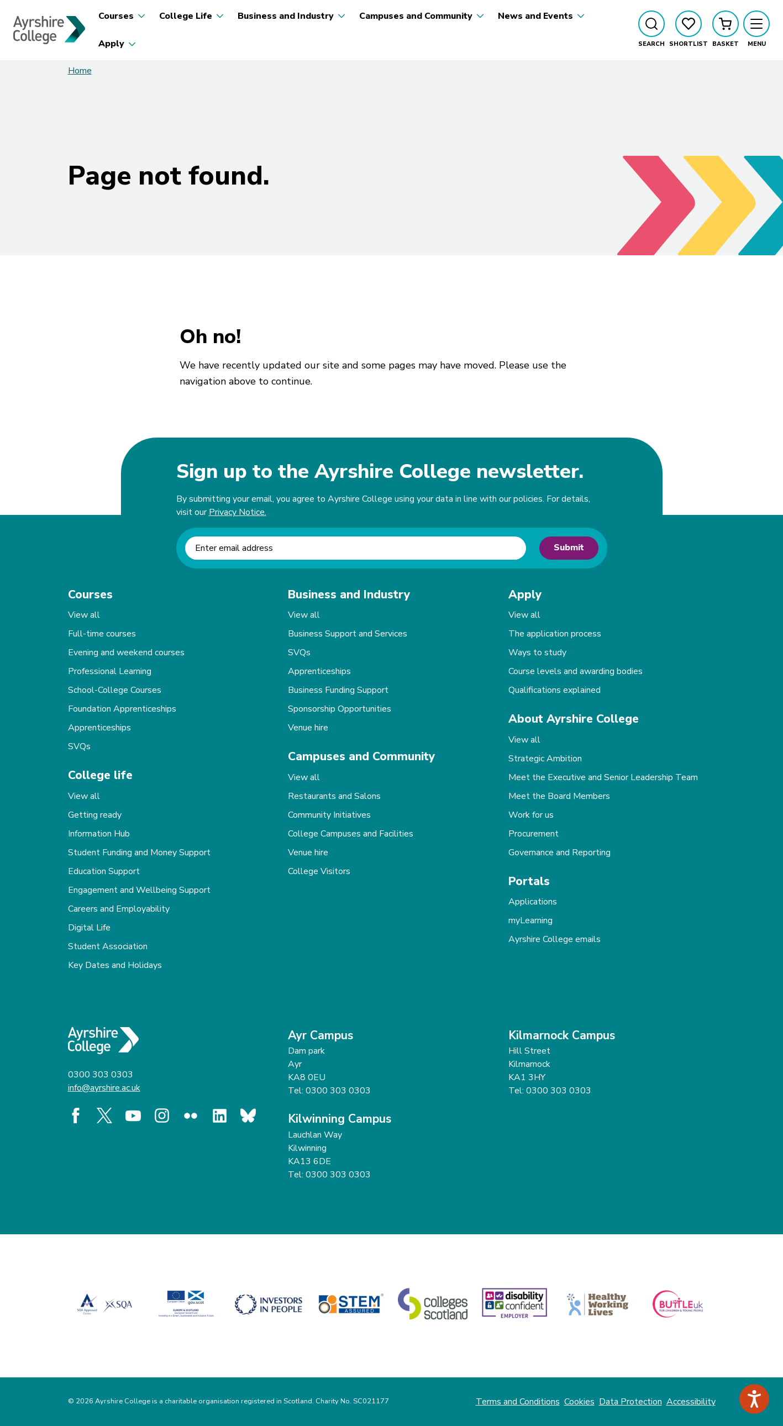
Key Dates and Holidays (115, 965)
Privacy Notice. (237, 512)
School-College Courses (114, 690)
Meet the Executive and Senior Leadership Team (603, 777)
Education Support (104, 871)
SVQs (79, 746)
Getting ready (95, 815)
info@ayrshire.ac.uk (104, 1088)
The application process (554, 634)
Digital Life (89, 928)
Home (80, 71)
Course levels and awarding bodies (575, 671)
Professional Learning (109, 671)
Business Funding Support (338, 690)
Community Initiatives (329, 815)
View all (84, 615)
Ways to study (537, 652)
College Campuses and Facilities (350, 834)
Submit (569, 547)
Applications (532, 902)
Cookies (579, 1402)
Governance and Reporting (559, 852)
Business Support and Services (347, 634)
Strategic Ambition (545, 759)
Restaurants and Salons (334, 796)
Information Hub (99, 834)
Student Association (108, 946)
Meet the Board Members (559, 796)
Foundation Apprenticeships (122, 709)
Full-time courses (102, 634)
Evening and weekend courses (126, 652)
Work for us (531, 815)
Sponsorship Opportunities (339, 709)
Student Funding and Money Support (139, 852)
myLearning (530, 920)
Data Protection (630, 1402)
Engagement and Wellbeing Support (139, 890)
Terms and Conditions (518, 1402)
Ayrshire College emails (554, 939)
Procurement (533, 834)
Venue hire (308, 728)
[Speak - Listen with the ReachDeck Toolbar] (754, 1399)
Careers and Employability (119, 909)
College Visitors (319, 871)
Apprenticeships (99, 728)
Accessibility (691, 1402)
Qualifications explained (554, 690)
